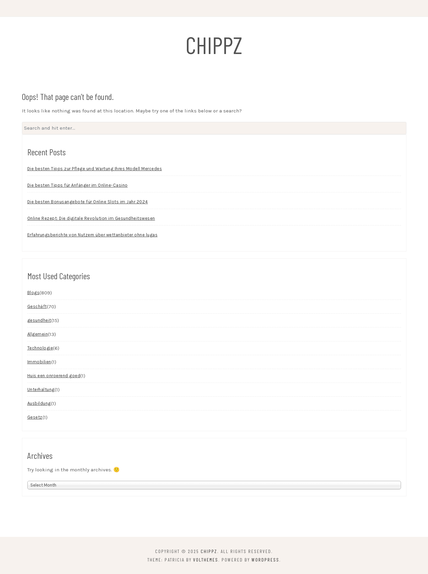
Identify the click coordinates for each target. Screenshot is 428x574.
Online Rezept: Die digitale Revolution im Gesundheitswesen (91, 218)
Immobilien (39, 361)
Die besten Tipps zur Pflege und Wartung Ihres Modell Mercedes (94, 168)
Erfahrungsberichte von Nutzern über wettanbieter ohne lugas (92, 234)
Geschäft (37, 306)
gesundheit (39, 320)
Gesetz (34, 417)
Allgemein (37, 334)
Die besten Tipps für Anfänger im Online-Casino (77, 185)
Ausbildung (39, 403)
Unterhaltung (41, 389)
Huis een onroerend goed (54, 375)
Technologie (40, 347)
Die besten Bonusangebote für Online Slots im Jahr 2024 (87, 201)
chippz (214, 44)
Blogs (33, 292)
